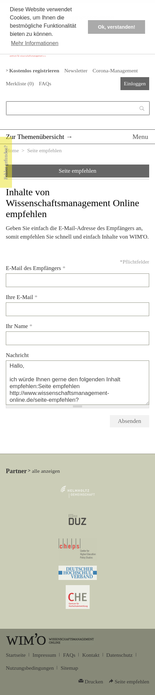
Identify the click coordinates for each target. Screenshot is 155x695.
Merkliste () (20, 83)
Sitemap (69, 668)
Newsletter (75, 70)
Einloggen (135, 83)
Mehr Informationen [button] (35, 43)
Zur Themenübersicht (35, 136)
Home (12, 150)
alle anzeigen (46, 471)
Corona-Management (115, 70)
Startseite (16, 655)
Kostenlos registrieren (34, 70)
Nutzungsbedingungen (30, 668)
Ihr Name (19, 326)
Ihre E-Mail (22, 297)
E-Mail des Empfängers (35, 268)
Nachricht (17, 355)
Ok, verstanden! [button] (116, 27)
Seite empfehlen (77, 171)
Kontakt (90, 655)
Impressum (44, 655)
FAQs (45, 83)
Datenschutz (119, 655)
